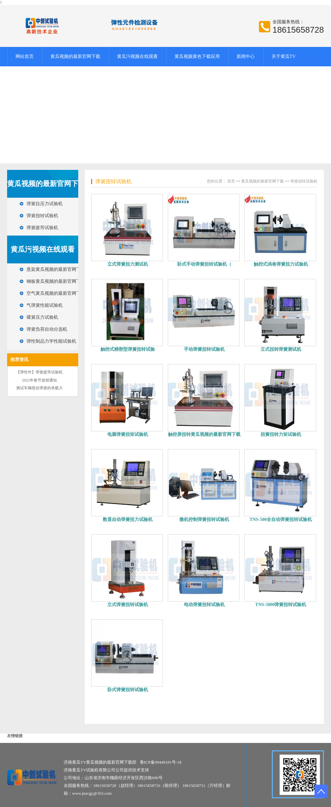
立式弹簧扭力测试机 (127, 264)
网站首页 (25, 56)
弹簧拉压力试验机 (45, 203)
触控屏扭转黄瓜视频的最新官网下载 (204, 434)
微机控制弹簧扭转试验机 (204, 519)
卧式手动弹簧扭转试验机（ (204, 264)
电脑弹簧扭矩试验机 (127, 434)
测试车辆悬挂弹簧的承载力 (39, 388)
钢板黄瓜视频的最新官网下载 (56, 281)
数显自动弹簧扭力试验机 (128, 519)
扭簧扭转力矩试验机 (281, 434)
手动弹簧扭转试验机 (204, 349)
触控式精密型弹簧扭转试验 (128, 349)
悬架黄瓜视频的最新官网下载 (56, 269)
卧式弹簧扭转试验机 (127, 689)
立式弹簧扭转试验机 (127, 604)
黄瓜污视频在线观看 (137, 56)
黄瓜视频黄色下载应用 (197, 56)
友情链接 (15, 736)
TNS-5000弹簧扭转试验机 (280, 604)
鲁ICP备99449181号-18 (161, 762)
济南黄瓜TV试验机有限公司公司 (94, 770)
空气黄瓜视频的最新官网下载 (56, 293)
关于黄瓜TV (284, 56)
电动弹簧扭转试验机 (204, 604)
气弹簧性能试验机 (45, 305)
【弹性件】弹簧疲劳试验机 (39, 372)
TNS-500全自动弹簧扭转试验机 (281, 519)
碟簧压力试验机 (42, 317)
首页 (231, 181)
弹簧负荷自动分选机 (47, 329)
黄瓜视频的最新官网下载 (75, 56)
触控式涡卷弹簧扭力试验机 (281, 264)
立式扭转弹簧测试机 (281, 349)
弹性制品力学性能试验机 (51, 341)
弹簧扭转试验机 (42, 215)
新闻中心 (246, 56)
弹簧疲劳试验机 (42, 227)
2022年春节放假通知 (39, 380)
